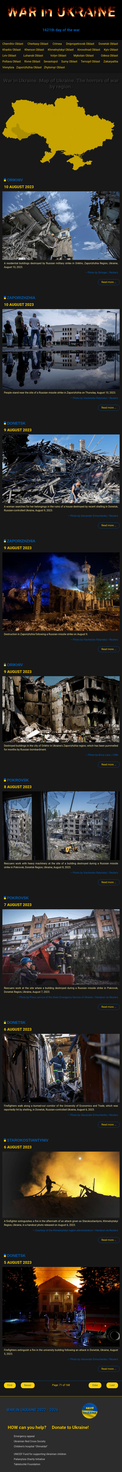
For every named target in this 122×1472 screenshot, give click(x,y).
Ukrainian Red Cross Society (29, 1441)
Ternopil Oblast (90, 61)
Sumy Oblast (69, 61)
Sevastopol (51, 61)
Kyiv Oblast (111, 49)
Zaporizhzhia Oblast (29, 67)
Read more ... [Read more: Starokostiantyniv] (108, 1239)
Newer (27, 1385)
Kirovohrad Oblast (89, 49)
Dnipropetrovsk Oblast (80, 43)
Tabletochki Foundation (27, 1464)
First (9, 1385)
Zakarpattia (111, 61)
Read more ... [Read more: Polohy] (108, 282)
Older (95, 1385)
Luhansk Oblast (33, 55)
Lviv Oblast (9, 55)
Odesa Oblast (109, 55)
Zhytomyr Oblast (54, 67)
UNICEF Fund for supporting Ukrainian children (40, 1454)
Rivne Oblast (32, 61)
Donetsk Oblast (108, 43)
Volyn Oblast (58, 55)
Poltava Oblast (11, 61)
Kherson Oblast (34, 49)
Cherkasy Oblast (37, 43)
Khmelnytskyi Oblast (61, 49)
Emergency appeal (24, 1436)
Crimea (57, 43)
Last (112, 1385)
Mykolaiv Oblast (84, 55)
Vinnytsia (8, 67)
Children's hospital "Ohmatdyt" (31, 1446)
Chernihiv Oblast (12, 43)
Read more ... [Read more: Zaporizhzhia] (108, 407)
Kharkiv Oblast (11, 49)
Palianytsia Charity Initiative (29, 1459)
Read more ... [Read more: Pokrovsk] (108, 882)
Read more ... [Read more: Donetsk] (108, 525)
